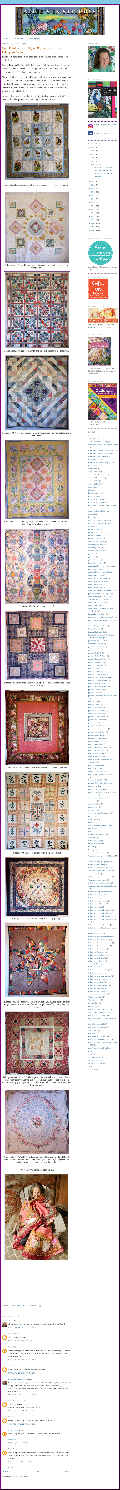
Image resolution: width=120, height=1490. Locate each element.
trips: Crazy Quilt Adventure (98, 1009)
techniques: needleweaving (98, 979)
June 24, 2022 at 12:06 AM (20, 1411)
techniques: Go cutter (96, 952)
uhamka (37, 1407)
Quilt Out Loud (94, 810)
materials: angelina (95, 529)
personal (91, 554)
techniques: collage (95, 907)
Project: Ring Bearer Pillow (98, 626)
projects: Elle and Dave (96, 683)
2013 (93, 209)
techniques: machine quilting (98, 970)
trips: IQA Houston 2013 (97, 1027)
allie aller (20, 1306)
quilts (90, 816)
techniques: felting (95, 934)
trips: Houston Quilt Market (98, 1015)
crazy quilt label (94, 484)
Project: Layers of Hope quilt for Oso (101, 590)
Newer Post (6, 1471)
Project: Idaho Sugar (95, 584)
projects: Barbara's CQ (96, 653)
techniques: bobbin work (97, 904)
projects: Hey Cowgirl (96, 707)
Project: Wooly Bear (95, 644)
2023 (93, 158)
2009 (93, 223)
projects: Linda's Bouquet (97, 726)
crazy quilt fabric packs (96, 478)
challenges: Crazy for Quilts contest (101, 450)
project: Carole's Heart (96, 569)
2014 (93, 206)
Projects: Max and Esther (97, 738)
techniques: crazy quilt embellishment (101, 919)
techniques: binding (95, 898)
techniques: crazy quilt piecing (99, 925)
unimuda (28, 1407)
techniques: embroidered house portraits (102, 928)
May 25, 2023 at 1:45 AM (20, 1443)
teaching (91, 850)
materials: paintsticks (96, 535)
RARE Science (93, 819)
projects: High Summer (96, 711)
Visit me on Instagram (105, 125)
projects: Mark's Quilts (96, 732)
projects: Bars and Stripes (97, 659)
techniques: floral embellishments (100, 937)
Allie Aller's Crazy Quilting (98, 442)
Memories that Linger (96, 542)
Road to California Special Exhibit (100, 825)
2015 (93, 202)
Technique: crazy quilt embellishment (101, 856)
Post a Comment (8, 1467)
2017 (93, 195)
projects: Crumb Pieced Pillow (99, 680)
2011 (93, 216)
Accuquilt (92, 439)
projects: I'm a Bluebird (96, 720)
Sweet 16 (91, 847)
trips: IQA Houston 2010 (97, 1024)
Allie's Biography (33, 39)
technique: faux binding (96, 865)
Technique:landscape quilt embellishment (102, 886)
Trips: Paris (92, 1030)
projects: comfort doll (96, 665)
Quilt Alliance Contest (96, 798)
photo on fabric (94, 557)
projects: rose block (95, 768)
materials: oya (93, 532)
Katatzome (92, 514)
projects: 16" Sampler (96, 647)
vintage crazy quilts (95, 1060)
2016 (93, 199)
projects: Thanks (94, 786)
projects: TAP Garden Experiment (100, 783)
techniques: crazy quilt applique (99, 910)
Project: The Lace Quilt (96, 632)
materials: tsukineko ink (97, 538)
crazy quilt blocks (94, 472)
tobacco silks (93, 1003)
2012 (93, 213)
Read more (12, 1439)
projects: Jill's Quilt (95, 723)
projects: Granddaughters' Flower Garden (102, 696)
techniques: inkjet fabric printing (100, 955)
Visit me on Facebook (105, 134)
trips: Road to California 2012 (99, 1039)
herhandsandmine (94, 493)
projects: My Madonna (96, 750)
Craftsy (91, 466)
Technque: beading (95, 997)
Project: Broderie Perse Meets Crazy (101, 566)
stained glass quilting (96, 841)
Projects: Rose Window (96, 771)
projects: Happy (94, 704)
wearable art (92, 1069)
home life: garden (94, 499)
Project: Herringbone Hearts (98, 581)
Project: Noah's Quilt (95, 605)
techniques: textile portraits (98, 985)
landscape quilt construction (98, 520)
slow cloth (92, 837)
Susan (10, 1347)
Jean (10, 1417)
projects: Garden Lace (96, 690)
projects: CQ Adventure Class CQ (100, 674)
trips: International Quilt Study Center (101, 1018)
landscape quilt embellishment (99, 523)
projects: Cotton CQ (95, 671)
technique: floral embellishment (99, 868)
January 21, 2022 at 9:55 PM (22, 1328)
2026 (93, 147)
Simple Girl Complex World (18, 1379)
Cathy (10, 1320)
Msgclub (11, 1449)
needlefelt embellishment (97, 551)
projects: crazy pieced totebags (99, 677)
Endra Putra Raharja (15, 1401)
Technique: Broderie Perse (97, 853)
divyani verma (13, 1430)
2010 (93, 220)
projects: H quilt (94, 701)
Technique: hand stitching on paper (100, 871)
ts (89, 1051)
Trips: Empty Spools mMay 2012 (100, 1012)
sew (89, 831)
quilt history (92, 801)
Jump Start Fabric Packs (97, 511)
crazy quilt (92, 469)
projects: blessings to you (97, 662)
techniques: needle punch (97, 973)
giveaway (91, 490)
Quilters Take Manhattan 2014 (99, 813)
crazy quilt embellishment (97, 475)
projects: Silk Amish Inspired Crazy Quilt (102, 774)
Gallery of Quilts (17, 39)
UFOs (90, 1054)
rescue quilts (93, 822)
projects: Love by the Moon (98, 729)
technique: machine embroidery (99, 877)
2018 (93, 192)
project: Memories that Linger (99, 594)
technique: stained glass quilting (99, 883)
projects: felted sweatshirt (97, 686)
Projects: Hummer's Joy (96, 713)
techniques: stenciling (96, 982)
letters (90, 526)
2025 (93, 151)
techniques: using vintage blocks (100, 988)
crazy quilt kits (93, 481)
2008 (93, 227)
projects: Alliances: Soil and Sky (100, 650)
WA (89, 1066)
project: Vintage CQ (95, 641)
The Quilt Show (94, 1000)
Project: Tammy (94, 629)
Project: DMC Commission (98, 578)
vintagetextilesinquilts (96, 1063)
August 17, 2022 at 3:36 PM (21, 1424)
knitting (91, 517)
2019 (93, 188)
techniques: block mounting (98, 901)
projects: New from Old (96, 753)
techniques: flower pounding (98, 946)
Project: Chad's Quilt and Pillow (99, 572)
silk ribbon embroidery (96, 835)
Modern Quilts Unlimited (97, 545)
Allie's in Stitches (59, 12)
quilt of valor (93, 807)
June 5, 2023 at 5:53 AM (19, 1462)
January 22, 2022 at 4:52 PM (22, 1360)
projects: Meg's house (96, 744)
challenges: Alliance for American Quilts (102, 445)
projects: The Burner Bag (97, 789)
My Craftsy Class (94, 548)
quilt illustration (94, 804)
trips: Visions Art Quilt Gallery (99, 1048)
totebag (91, 1006)
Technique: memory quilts (97, 880)
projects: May (93, 741)
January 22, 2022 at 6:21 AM (22, 1341)
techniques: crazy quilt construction (101, 916)
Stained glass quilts (95, 844)
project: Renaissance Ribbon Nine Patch (102, 620)
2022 (93, 161)
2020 (93, 185)
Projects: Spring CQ (95, 780)
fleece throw (92, 487)
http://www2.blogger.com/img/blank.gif (102, 505)
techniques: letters (94, 967)
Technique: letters (94, 874)
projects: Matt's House (96, 735)
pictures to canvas (94, 560)
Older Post (67, 1471)
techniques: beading (95, 895)
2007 (93, 230)
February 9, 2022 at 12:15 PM (22, 1395)
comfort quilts (93, 459)
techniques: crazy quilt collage (99, 913)
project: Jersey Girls (95, 587)
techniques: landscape (96, 958)
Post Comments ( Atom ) (20, 1476)
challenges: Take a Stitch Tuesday (100, 453)
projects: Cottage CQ (96, 668)
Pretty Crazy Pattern (95, 563)
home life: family (94, 496)
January (96, 164)
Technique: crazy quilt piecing (99, 862)
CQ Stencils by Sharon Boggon (99, 463)
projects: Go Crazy (95, 693)
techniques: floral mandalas (98, 940)
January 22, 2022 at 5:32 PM (22, 1373)
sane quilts (92, 828)
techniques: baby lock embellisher (100, 892)
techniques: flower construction (99, 943)
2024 (93, 154)
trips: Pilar (92, 1033)
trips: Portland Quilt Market (98, 1036)
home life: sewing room (96, 502)
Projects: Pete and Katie (97, 756)
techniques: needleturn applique (99, 976)
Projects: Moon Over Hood (98, 747)
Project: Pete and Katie (96, 614)
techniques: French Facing (97, 949)
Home (5, 39)
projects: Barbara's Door (97, 656)
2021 (93, 181)
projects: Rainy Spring (96, 765)
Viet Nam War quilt (95, 1057)
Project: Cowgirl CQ (95, 575)
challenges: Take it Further (97, 456)
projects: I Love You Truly (97, 717)
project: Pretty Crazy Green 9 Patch (101, 617)
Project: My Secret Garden (97, 602)
